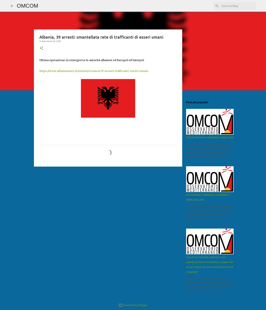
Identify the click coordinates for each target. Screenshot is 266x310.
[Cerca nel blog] (238, 6)
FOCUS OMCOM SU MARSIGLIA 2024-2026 (209, 137)
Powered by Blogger (133, 305)
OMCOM (27, 6)
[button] (41, 48)
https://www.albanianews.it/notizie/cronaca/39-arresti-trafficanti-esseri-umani (93, 71)
